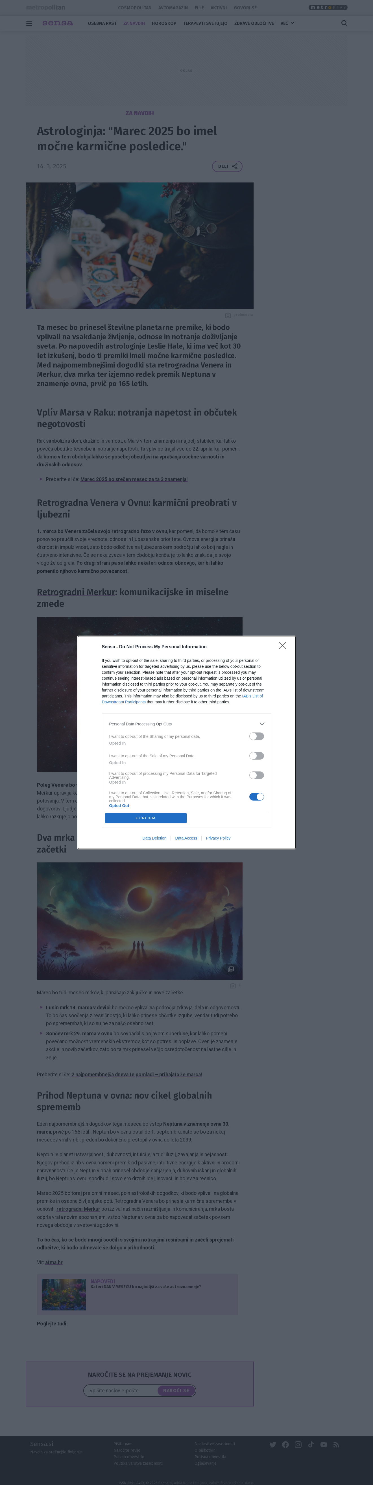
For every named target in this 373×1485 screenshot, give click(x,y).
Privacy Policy (218, 838)
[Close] (284, 647)
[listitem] (186, 724)
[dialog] (186, 742)
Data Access (186, 838)
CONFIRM (145, 818)
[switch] (256, 736)
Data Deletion (155, 838)
